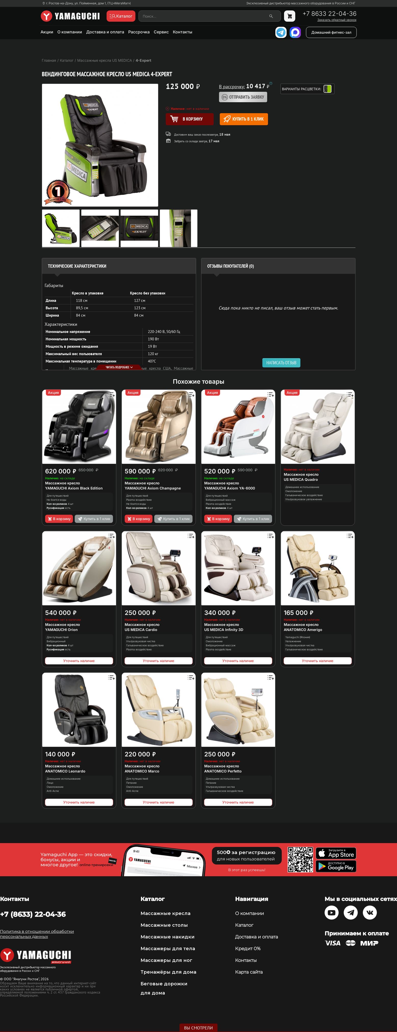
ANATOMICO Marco (142, 771)
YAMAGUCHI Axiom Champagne (153, 488)
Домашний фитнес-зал (331, 32)
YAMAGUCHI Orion (61, 629)
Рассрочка (139, 31)
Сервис (161, 31)
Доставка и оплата (105, 31)
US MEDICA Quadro (301, 479)
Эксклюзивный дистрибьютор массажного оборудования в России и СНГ (300, 3)
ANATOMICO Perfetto (223, 771)
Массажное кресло (62, 483)
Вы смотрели (198, 1028)
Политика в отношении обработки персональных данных (37, 934)
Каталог (244, 925)
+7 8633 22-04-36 (329, 13)
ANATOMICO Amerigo (303, 629)
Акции (47, 31)
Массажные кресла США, (150, 368)
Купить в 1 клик (244, 118)
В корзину (59, 518)
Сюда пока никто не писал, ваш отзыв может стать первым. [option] (278, 307)
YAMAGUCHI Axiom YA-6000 (229, 488)
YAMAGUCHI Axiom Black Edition (74, 488)
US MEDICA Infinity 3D (223, 629)
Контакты (182, 31)
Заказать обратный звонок (336, 20)
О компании (69, 31)
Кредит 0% (248, 948)
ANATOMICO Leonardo (65, 771)
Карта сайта (249, 972)
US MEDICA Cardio (141, 629)
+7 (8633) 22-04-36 (33, 914)
